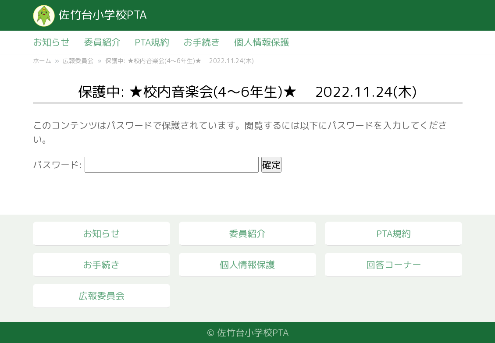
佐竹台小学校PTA (90, 14)
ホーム (42, 61)
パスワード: (146, 164)
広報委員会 (78, 61)
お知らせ (51, 42)
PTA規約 (152, 42)
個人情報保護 (261, 42)
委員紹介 (102, 42)
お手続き (201, 42)
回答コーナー (393, 264)
